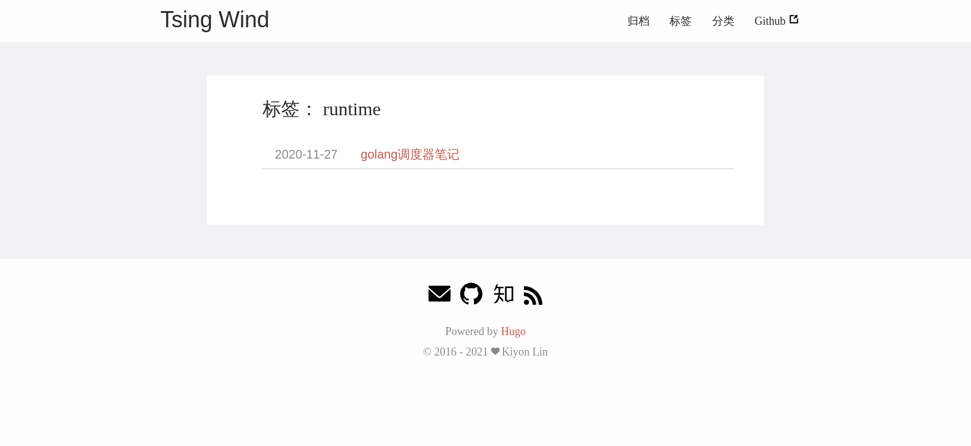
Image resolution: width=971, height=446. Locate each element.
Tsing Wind (214, 19)
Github (776, 21)
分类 (723, 21)
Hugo (513, 331)
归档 (638, 21)
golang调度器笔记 (410, 154)
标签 (680, 21)
